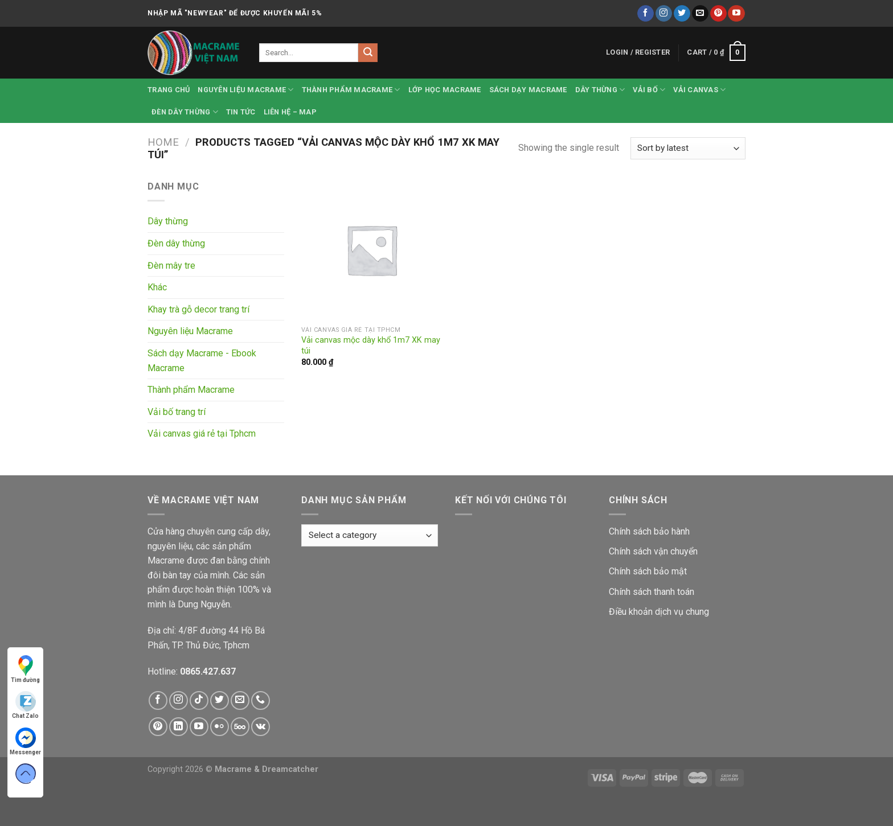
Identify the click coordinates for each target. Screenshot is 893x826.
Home (163, 142)
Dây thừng (600, 89)
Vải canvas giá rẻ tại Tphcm (202, 433)
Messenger (25, 741)
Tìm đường (25, 669)
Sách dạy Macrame (528, 89)
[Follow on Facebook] (645, 13)
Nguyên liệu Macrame (245, 89)
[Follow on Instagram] (664, 13)
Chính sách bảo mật (648, 571)
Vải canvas (699, 89)
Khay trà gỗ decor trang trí (198, 309)
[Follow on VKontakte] (260, 726)
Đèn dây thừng (184, 111)
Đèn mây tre (171, 265)
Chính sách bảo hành (649, 531)
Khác (157, 287)
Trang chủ (169, 89)
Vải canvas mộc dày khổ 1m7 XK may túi (370, 345)
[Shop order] (687, 148)
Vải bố (649, 89)
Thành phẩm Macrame (351, 89)
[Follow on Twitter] (682, 13)
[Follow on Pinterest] (718, 13)
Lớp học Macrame (444, 89)
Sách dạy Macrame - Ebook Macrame (202, 360)
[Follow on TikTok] (199, 700)
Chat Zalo (25, 705)
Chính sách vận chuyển (653, 551)
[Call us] (260, 700)
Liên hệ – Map (290, 112)
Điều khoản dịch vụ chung (659, 611)
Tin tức (241, 112)
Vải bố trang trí (177, 411)
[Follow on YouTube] (736, 13)
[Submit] (368, 53)
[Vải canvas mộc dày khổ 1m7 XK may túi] (371, 249)
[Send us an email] (700, 13)
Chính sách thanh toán (651, 591)
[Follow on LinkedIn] (178, 726)
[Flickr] (219, 726)
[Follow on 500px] (240, 726)
